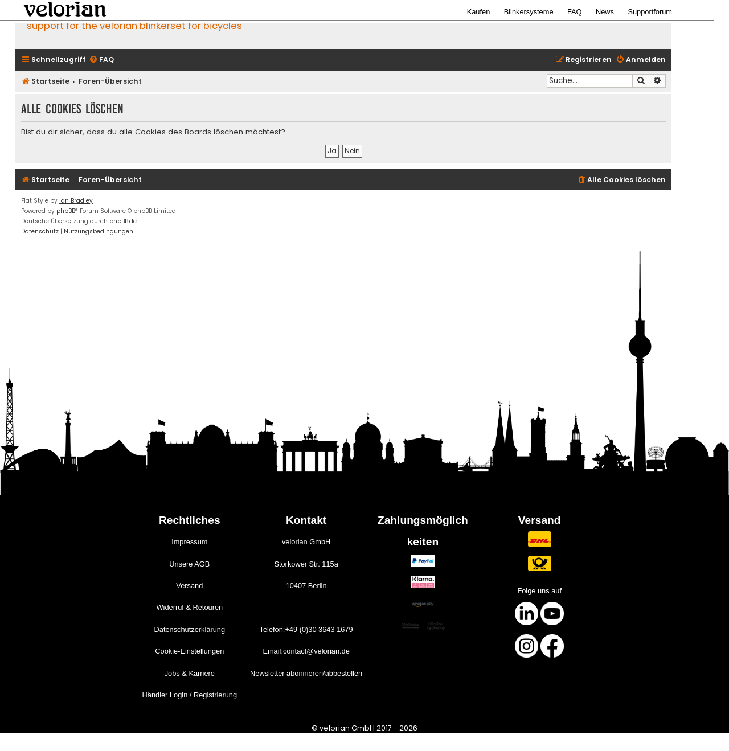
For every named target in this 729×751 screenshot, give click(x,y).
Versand (189, 585)
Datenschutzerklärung (189, 629)
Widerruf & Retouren (189, 607)
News (605, 11)
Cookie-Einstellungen (189, 651)
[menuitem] (101, 60)
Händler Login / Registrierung (189, 695)
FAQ (574, 11)
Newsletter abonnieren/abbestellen (306, 673)
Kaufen (478, 11)
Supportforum (650, 11)
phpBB (65, 211)
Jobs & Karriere (190, 673)
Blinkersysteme (529, 11)
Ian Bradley (76, 200)
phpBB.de (123, 221)
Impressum (189, 541)
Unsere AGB (189, 564)
